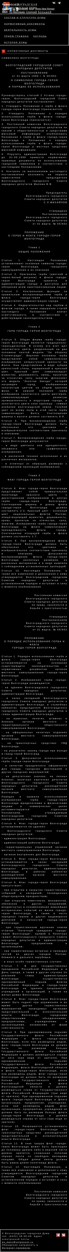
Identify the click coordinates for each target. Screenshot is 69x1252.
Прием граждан (16, 36)
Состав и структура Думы (25, 18)
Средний (31, 12)
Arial (31, 8)
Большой (45, 12)
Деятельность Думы (20, 30)
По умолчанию (20, 8)
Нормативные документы (24, 24)
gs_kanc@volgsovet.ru (17, 1242)
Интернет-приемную (16, 1248)
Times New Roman (45, 8)
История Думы (15, 42)
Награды (40, 36)
